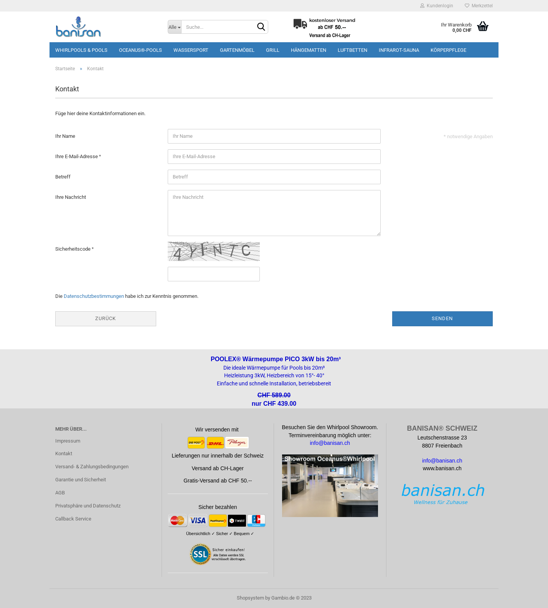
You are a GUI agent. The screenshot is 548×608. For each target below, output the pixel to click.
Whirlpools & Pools (81, 50)
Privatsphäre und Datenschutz (87, 506)
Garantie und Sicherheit (80, 479)
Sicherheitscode (73, 249)
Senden (442, 318)
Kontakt (63, 453)
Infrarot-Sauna (399, 50)
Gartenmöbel (237, 50)
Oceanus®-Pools (140, 50)
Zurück (105, 318)
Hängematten (308, 50)
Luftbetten (352, 50)
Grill (272, 50)
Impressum (67, 441)
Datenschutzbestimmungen (94, 296)
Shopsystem (250, 598)
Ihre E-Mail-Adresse (77, 156)
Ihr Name (65, 136)
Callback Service (73, 519)
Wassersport (190, 50)
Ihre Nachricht (70, 197)
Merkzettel (479, 5)
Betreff (63, 177)
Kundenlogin (436, 5)
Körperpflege (448, 50)
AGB (60, 493)
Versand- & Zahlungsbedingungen (92, 466)
